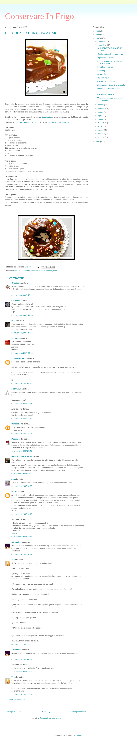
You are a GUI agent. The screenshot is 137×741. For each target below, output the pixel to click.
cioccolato (17, 271)
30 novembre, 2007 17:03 (22, 315)
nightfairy (15, 389)
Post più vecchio (79, 711)
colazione (26, 271)
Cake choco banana (105, 94)
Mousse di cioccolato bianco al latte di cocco (109, 62)
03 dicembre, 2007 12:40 (21, 514)
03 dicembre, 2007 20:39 (21, 554)
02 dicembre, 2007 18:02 (21, 433)
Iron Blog (101, 71)
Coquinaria (46, 117)
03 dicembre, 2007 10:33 (21, 486)
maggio (101, 123)
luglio (100, 115)
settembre (102, 108)
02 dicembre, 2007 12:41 (21, 404)
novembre (102, 45)
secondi (49, 271)
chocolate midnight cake (60, 122)
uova (55, 271)
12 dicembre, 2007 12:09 (21, 694)
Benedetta (15, 424)
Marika (14, 491)
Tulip (13, 560)
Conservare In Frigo (39, 16)
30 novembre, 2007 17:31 (22, 333)
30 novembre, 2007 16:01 (22, 295)
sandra (14, 533)
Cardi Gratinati (103, 78)
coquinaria (35, 271)
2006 (98, 142)
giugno (101, 119)
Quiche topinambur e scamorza (110, 54)
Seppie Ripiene (103, 74)
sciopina (15, 338)
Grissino (15, 283)
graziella (15, 300)
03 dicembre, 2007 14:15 (21, 537)
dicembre (102, 41)
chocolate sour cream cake (26, 122)
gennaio (101, 137)
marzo (101, 130)
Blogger (79, 735)
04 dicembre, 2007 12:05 (21, 644)
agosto (101, 112)
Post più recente (14, 711)
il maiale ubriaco (18, 358)
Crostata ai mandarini (106, 81)
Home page (46, 711)
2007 (98, 38)
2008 (98, 35)
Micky (14, 321)
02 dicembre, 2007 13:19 (21, 418)
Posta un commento (17, 700)
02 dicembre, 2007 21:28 (21, 474)
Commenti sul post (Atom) (50, 718)
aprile (100, 126)
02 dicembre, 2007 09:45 (21, 383)
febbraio (101, 134)
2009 (98, 31)
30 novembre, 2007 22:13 (22, 353)
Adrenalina (16, 542)
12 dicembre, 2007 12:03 (21, 672)
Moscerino (16, 439)
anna (13, 479)
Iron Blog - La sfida (105, 67)
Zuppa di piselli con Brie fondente (111, 85)
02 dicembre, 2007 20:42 (21, 451)
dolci (43, 271)
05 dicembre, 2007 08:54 (21, 659)
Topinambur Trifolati (105, 57)
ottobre (101, 105)
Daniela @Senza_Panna (21, 456)
